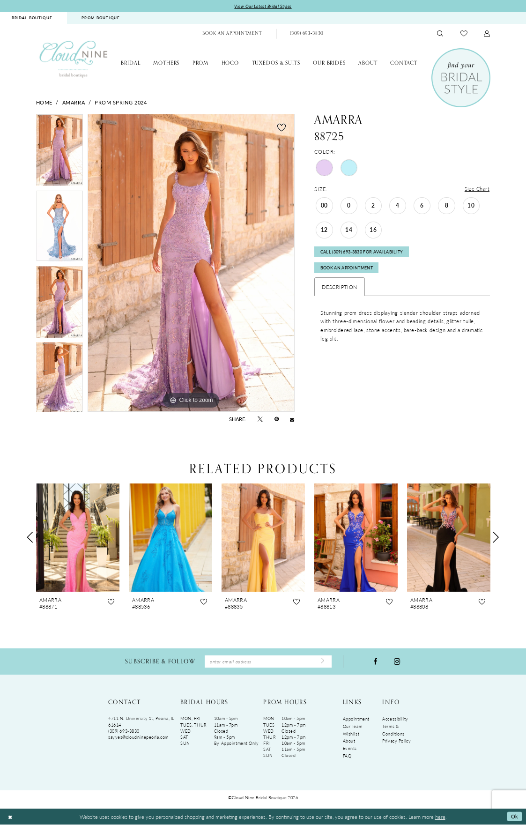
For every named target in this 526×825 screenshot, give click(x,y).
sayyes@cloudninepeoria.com (138, 738)
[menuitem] (100, 18)
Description (339, 288)
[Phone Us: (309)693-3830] (307, 34)
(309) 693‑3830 (124, 731)
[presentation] (78, 537)
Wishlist (351, 734)
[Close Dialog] (10, 817)
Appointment (356, 720)
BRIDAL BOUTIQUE (32, 18)
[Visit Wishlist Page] (464, 33)
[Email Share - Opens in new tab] (292, 419)
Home (44, 102)
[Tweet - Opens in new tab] (260, 419)
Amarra (73, 102)
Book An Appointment (346, 269)
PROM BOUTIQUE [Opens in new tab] (100, 18)
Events (350, 749)
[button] (487, 34)
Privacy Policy (396, 742)
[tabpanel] (59, 152)
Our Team (353, 727)
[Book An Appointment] (232, 34)
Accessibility (395, 720)
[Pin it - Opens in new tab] (276, 419)
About (349, 742)
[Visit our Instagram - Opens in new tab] (397, 662)
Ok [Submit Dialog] (514, 817)
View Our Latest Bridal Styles (263, 6)
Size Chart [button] (477, 189)
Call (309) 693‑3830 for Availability (361, 253)
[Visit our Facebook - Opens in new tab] (375, 662)
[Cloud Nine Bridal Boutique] (73, 59)
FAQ (347, 756)
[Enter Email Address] (268, 661)
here (440, 817)
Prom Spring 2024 (121, 102)
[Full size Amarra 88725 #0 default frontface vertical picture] (191, 263)
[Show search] (440, 34)
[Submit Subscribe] (322, 662)
